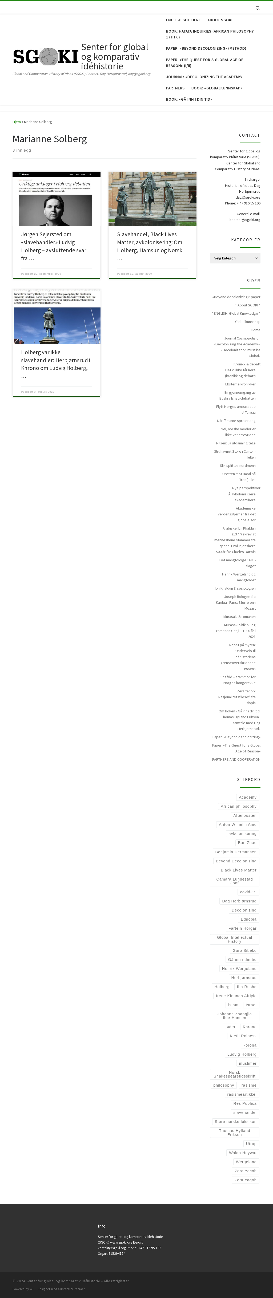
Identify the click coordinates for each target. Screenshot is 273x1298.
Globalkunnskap (247, 321)
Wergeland (246, 1162)
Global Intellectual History (234, 939)
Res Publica (245, 1103)
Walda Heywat (242, 1153)
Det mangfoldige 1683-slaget (237, 563)
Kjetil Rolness (243, 1036)
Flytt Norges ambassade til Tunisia (236, 409)
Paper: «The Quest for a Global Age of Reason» (236, 748)
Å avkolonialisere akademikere (242, 497)
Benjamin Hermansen (236, 852)
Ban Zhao (247, 843)
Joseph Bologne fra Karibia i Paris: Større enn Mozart (236, 602)
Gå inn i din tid (242, 959)
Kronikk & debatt (247, 364)
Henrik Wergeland (239, 968)
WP (32, 1289)
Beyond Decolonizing (236, 861)
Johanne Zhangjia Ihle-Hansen (234, 1016)
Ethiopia (249, 919)
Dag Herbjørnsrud (239, 901)
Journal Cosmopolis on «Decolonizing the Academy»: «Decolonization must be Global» (237, 347)
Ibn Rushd (247, 987)
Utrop (251, 1144)
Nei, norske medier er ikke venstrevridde (238, 432)
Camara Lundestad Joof (234, 881)
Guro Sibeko (244, 950)
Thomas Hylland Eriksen (234, 1133)
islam (233, 1005)
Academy (247, 797)
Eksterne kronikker (240, 384)
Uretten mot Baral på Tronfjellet (239, 476)
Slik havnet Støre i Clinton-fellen (235, 454)
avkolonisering (243, 833)
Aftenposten (245, 815)
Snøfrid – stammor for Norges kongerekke (238, 679)
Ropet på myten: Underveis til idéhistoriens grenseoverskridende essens (238, 656)
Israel (251, 1005)
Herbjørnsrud (243, 978)
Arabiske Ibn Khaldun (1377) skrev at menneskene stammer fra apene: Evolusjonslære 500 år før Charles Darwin (235, 540)
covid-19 (248, 892)
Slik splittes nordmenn (238, 465)
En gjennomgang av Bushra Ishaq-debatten (237, 395)
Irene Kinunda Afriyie (236, 996)
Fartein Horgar (242, 928)
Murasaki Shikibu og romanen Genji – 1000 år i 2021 (236, 630)
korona (250, 1045)
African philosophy (238, 806)
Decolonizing (244, 910)
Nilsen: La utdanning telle (236, 443)
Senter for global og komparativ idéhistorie (63, 1281)
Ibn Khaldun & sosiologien (235, 588)
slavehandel (245, 1112)
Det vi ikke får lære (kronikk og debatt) (240, 373)
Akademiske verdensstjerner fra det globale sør (237, 514)
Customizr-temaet (71, 1289)
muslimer (248, 1063)
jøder (230, 1027)
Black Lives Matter (238, 870)
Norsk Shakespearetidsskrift (234, 1074)
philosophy (223, 1085)
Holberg (222, 987)
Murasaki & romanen (239, 616)
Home (255, 330)
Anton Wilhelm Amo (237, 824)
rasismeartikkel (242, 1094)
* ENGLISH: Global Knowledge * (235, 313)
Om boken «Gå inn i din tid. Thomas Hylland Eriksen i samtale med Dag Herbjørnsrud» (239, 720)
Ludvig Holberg (242, 1054)
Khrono (250, 1027)
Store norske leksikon (235, 1121)
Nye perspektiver (246, 488)
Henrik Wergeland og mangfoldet (239, 577)
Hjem (17, 121)
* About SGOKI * (247, 305)
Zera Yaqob (245, 1180)
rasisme (249, 1085)
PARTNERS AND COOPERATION (236, 759)
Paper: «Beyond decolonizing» (236, 737)
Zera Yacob (245, 1171)
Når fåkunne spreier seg (236, 420)
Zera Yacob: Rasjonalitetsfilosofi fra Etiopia (237, 697)
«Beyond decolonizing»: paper (236, 296)
